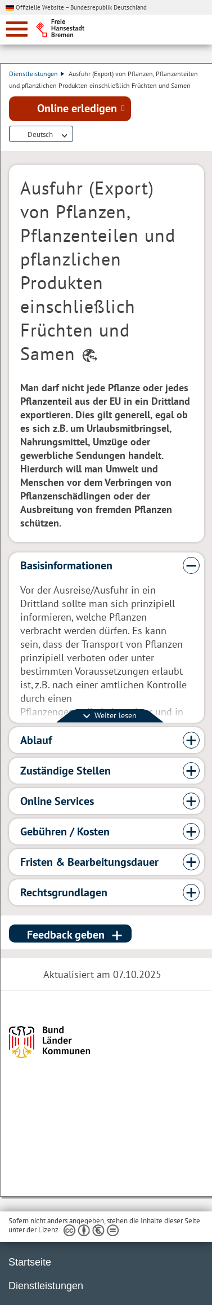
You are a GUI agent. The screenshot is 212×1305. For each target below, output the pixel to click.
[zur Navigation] (17, 29)
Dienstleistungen (36, 73)
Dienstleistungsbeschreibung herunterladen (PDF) (80, 135)
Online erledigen (77, 108)
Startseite (29, 1262)
